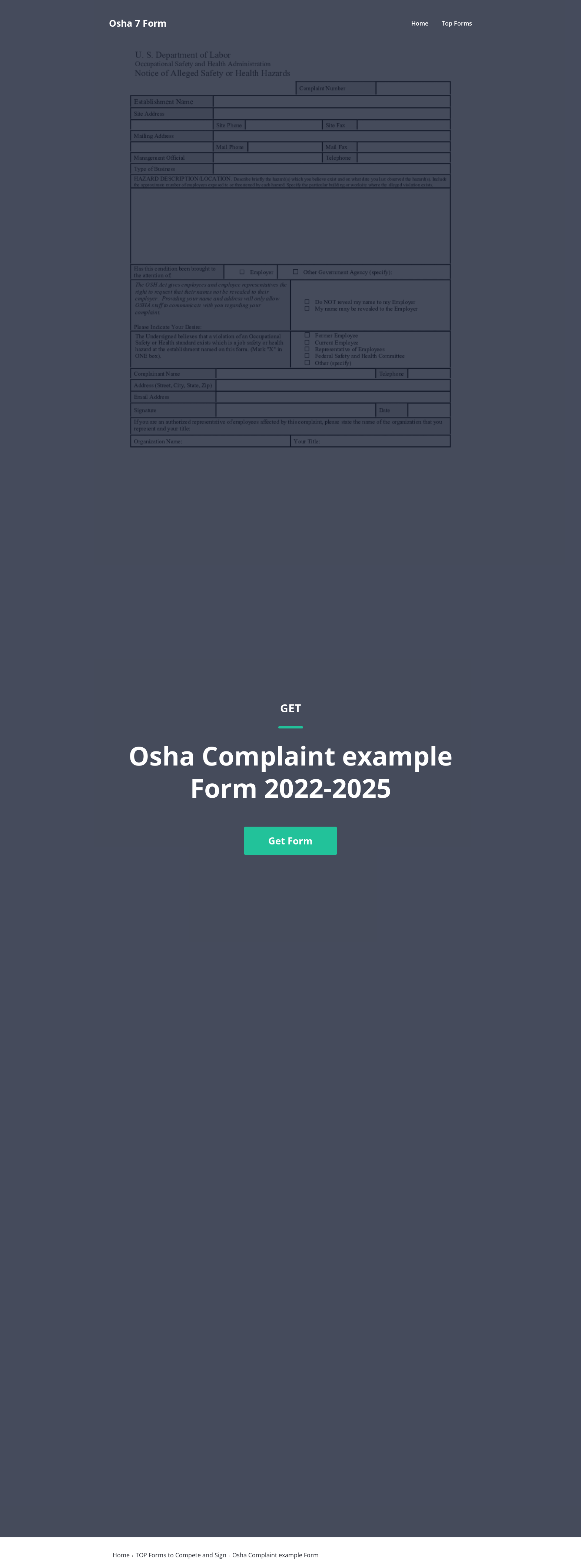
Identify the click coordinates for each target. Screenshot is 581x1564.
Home (419, 23)
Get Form (290, 840)
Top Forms (457, 23)
